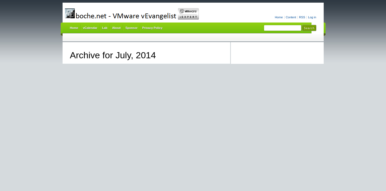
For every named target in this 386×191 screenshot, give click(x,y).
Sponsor (131, 27)
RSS (302, 17)
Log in (312, 17)
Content (291, 17)
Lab (104, 27)
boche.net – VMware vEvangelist (151, 13)
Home (279, 17)
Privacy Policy (152, 27)
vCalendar (90, 27)
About (116, 27)
